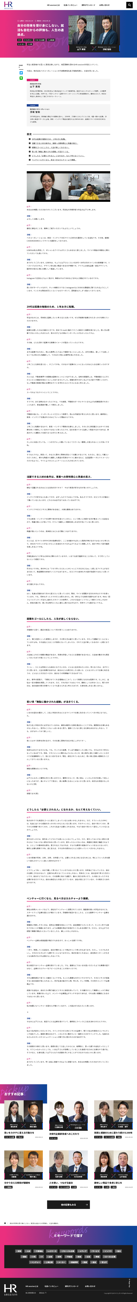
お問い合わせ (90, 1286)
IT (41, 1256)
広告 (87, 1256)
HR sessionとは (32, 1286)
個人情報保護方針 (31, 1293)
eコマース (51, 1251)
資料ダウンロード (72, 1286)
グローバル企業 (67, 1251)
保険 (18, 1251)
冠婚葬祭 (74, 1262)
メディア (82, 1251)
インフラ (107, 1251)
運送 (93, 1262)
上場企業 (48, 1262)
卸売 (58, 1256)
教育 (97, 1256)
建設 (24, 1256)
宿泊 (118, 1251)
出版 (49, 1256)
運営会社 (43, 1293)
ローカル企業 (109, 1256)
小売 (33, 1256)
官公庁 (103, 1262)
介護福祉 (38, 1251)
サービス (95, 1251)
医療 (84, 1262)
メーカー (61, 1262)
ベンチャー (35, 1262)
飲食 (78, 1256)
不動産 (69, 1256)
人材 (27, 1251)
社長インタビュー (51, 1286)
